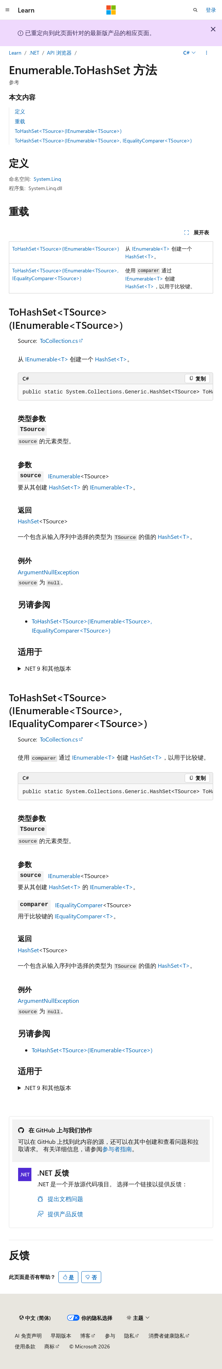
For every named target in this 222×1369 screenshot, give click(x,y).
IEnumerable (64, 476)
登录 (211, 9)
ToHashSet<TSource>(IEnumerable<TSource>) (68, 130)
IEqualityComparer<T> (84, 916)
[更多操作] (206, 53)
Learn (15, 52)
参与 (110, 1335)
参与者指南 (117, 1149)
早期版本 (61, 1335)
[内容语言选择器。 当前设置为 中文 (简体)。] (35, 1318)
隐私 (129, 1335)
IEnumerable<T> (151, 248)
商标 (49, 1346)
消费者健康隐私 (166, 1335)
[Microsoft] (111, 10)
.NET (34, 52)
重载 (20, 121)
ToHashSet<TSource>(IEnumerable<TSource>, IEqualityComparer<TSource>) (103, 140)
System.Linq (47, 178)
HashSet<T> (139, 256)
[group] (115, 392)
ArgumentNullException (48, 572)
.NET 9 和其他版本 (47, 668)
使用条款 (25, 1346)
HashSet (28, 521)
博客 (85, 1335)
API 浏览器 (59, 52)
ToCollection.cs (59, 340)
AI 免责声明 (28, 1335)
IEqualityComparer (79, 905)
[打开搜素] (195, 10)
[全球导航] (7, 10)
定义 (20, 111)
